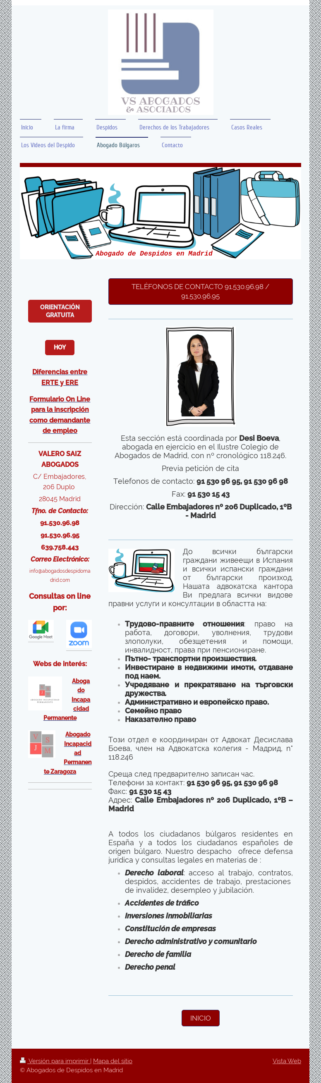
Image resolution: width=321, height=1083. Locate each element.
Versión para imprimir (55, 1061)
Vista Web (287, 1061)
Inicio (200, 1018)
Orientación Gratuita (60, 311)
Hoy (60, 347)
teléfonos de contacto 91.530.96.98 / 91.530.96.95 (200, 291)
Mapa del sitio (112, 1061)
